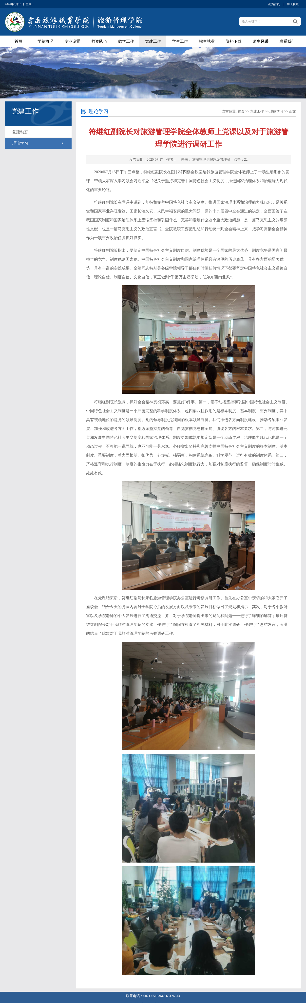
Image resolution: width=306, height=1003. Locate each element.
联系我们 (287, 41)
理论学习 (20, 143)
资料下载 (234, 41)
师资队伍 (99, 41)
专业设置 (72, 41)
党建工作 (153, 41)
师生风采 (260, 41)
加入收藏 (293, 4)
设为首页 (274, 4)
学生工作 (180, 41)
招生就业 (207, 41)
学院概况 (45, 41)
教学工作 (126, 41)
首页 (18, 41)
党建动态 (20, 132)
